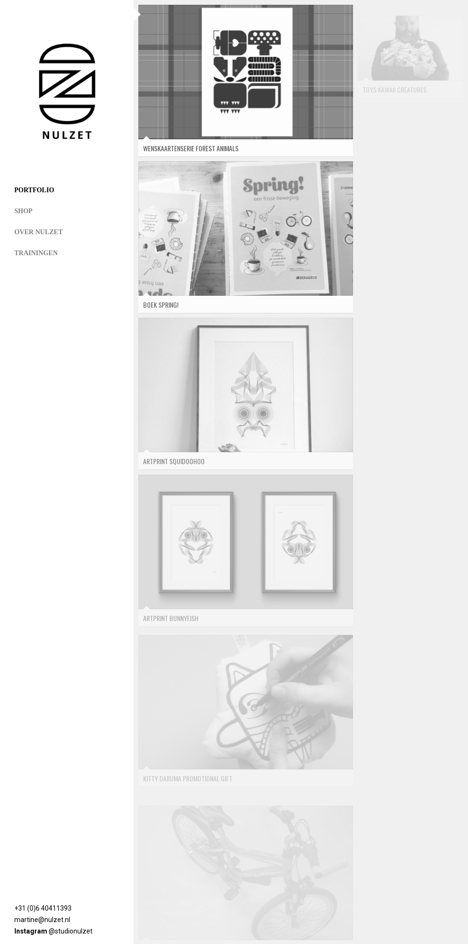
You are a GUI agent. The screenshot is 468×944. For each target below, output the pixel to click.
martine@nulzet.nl (42, 919)
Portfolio (34, 190)
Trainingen (36, 253)
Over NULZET (38, 232)
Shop (23, 211)
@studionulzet (71, 931)
